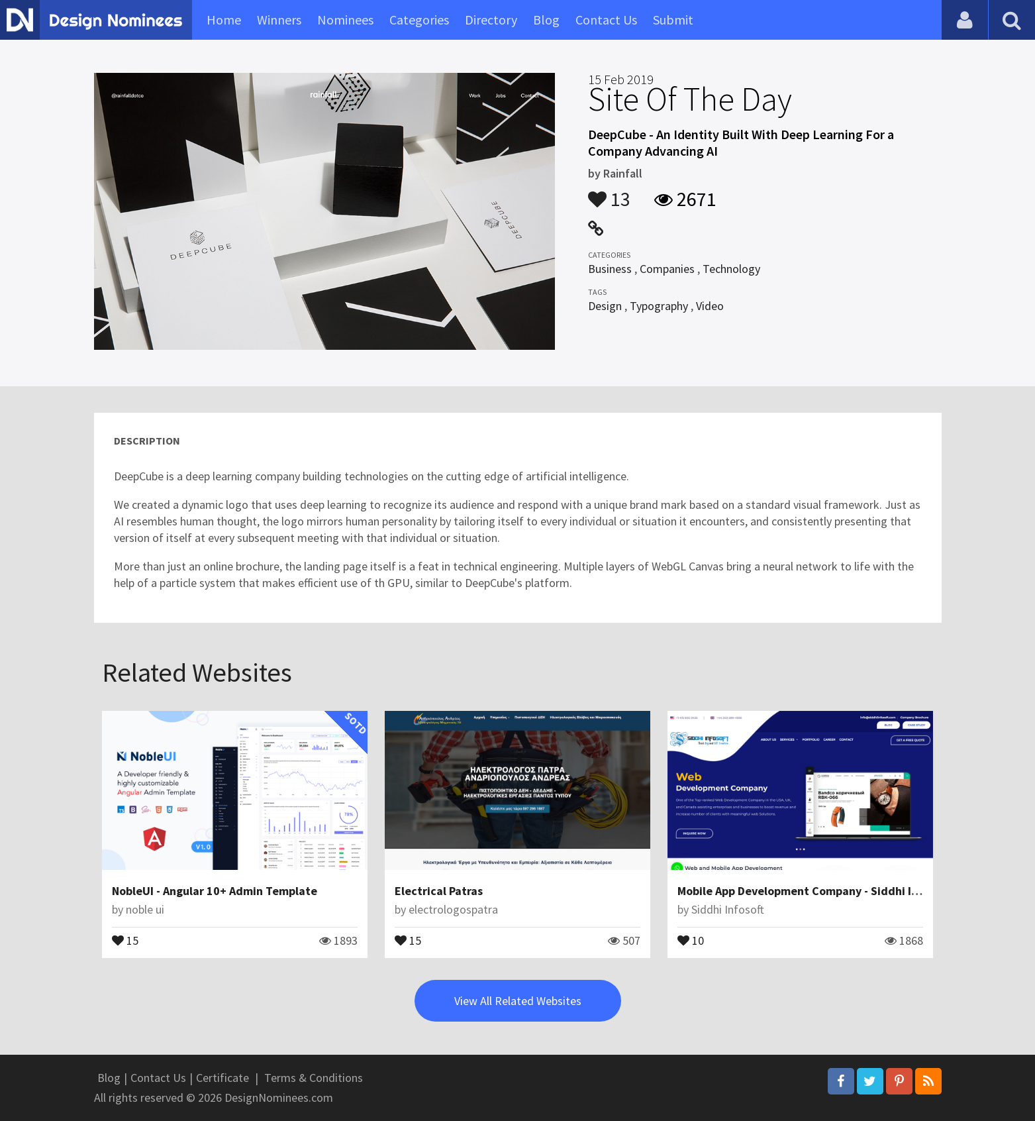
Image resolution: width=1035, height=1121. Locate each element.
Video (710, 305)
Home (224, 19)
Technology (731, 268)
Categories (419, 19)
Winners (279, 19)
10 (690, 939)
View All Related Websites (517, 1000)
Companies (667, 268)
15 (125, 939)
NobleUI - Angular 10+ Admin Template (214, 890)
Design (605, 305)
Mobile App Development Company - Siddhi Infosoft (813, 890)
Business (610, 268)
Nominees (345, 19)
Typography (659, 305)
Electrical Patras (439, 890)
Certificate (222, 1077)
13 (609, 192)
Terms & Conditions (313, 1077)
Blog (546, 19)
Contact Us (606, 19)
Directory (491, 19)
